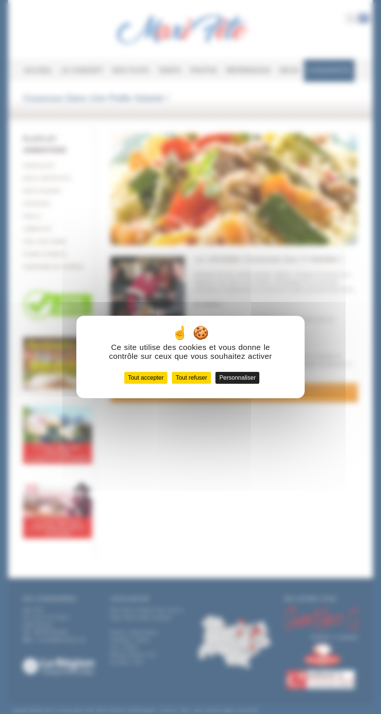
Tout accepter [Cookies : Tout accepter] (146, 377)
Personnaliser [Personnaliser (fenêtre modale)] (237, 377)
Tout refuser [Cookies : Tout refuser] (191, 377)
